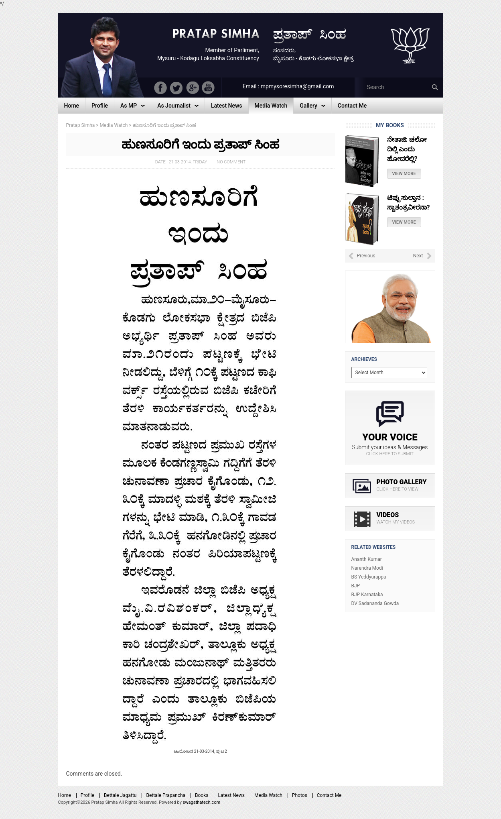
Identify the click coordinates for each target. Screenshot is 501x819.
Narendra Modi (367, 568)
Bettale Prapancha (165, 795)
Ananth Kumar (366, 559)
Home (64, 795)
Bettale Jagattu (120, 795)
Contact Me (329, 795)
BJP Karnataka (367, 594)
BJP (355, 586)
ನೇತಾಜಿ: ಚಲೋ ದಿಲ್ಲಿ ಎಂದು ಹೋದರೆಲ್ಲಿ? (407, 149)
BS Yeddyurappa (368, 577)
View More (404, 173)
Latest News (231, 795)
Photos (299, 795)
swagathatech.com (202, 802)
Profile (87, 795)
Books (201, 795)
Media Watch (268, 795)
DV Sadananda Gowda (375, 603)
